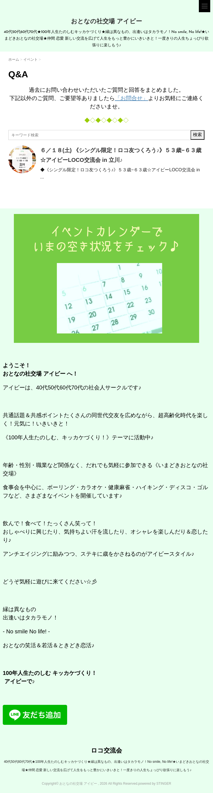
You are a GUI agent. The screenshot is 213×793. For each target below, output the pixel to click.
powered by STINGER (154, 784)
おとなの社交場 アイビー (106, 22)
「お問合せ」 (131, 98)
